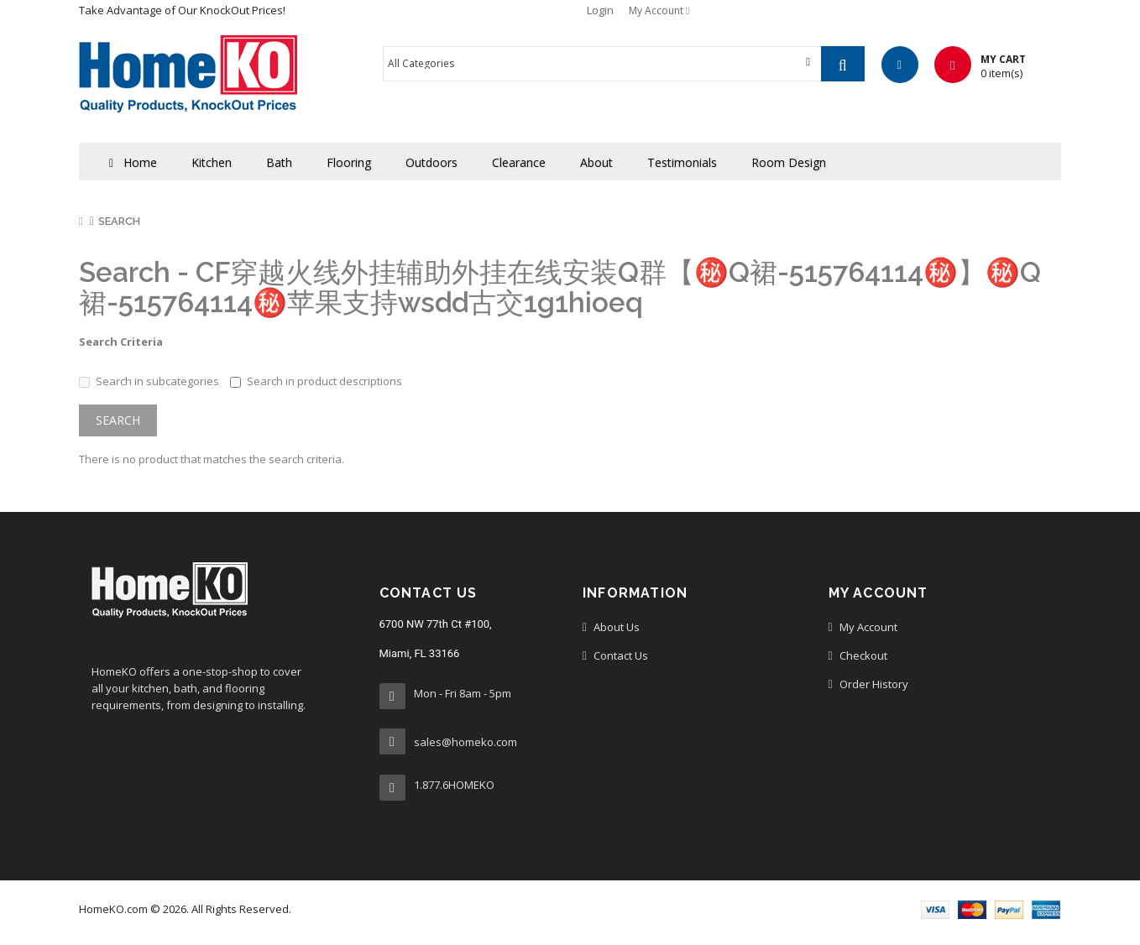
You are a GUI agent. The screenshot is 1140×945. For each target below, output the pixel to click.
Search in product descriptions (316, 381)
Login (600, 10)
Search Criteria (121, 341)
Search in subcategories (149, 381)
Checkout (863, 655)
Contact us (621, 655)
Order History (873, 684)
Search (119, 221)
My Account (868, 626)
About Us (617, 626)
